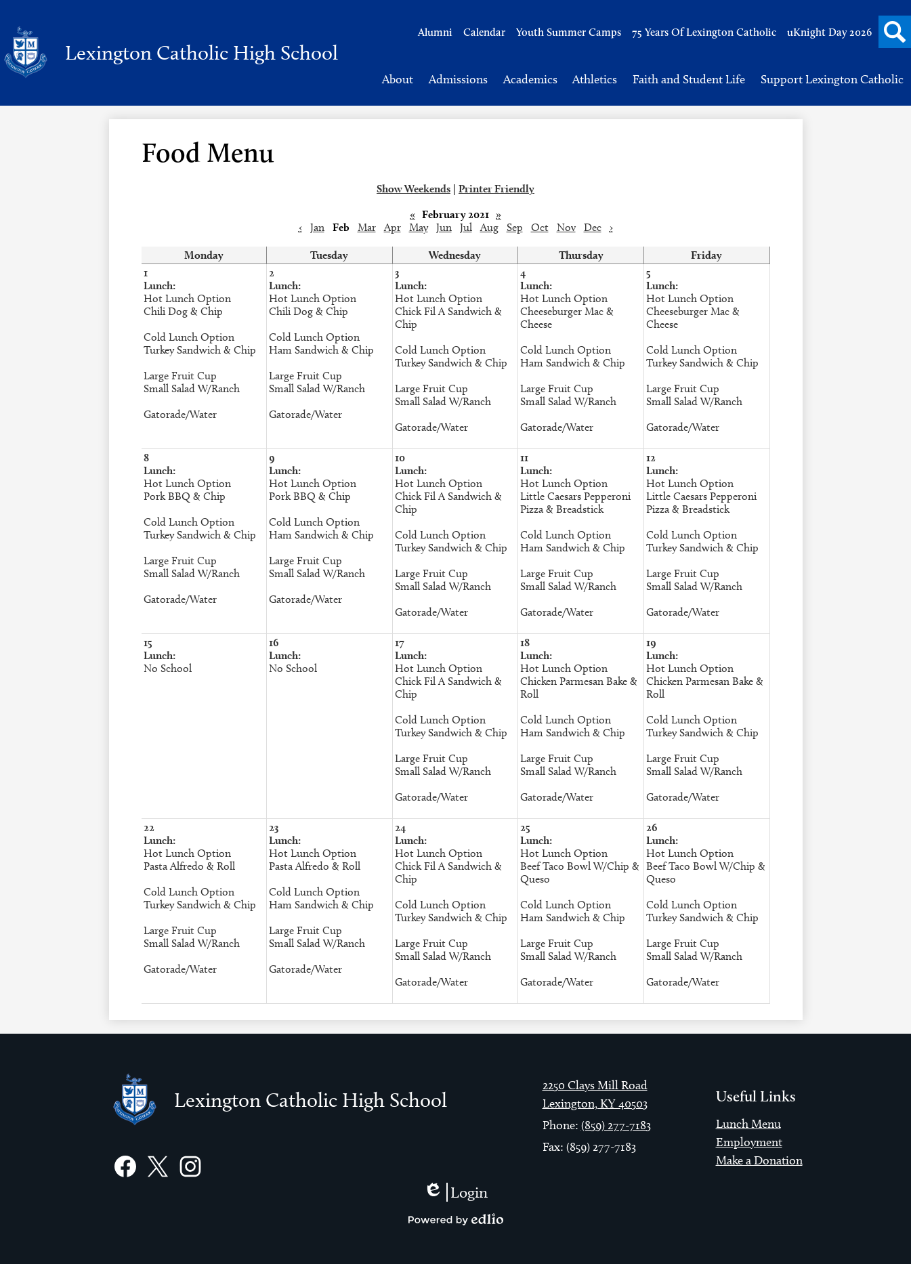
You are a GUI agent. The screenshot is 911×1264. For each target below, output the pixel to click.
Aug (489, 227)
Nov (566, 227)
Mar (367, 227)
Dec (592, 227)
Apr (392, 227)
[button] (398, 79)
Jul (466, 227)
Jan (317, 227)
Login (455, 1192)
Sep (515, 227)
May (418, 227)
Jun (444, 227)
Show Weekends (413, 188)
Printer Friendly (496, 188)
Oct (540, 227)
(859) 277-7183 (616, 1125)
